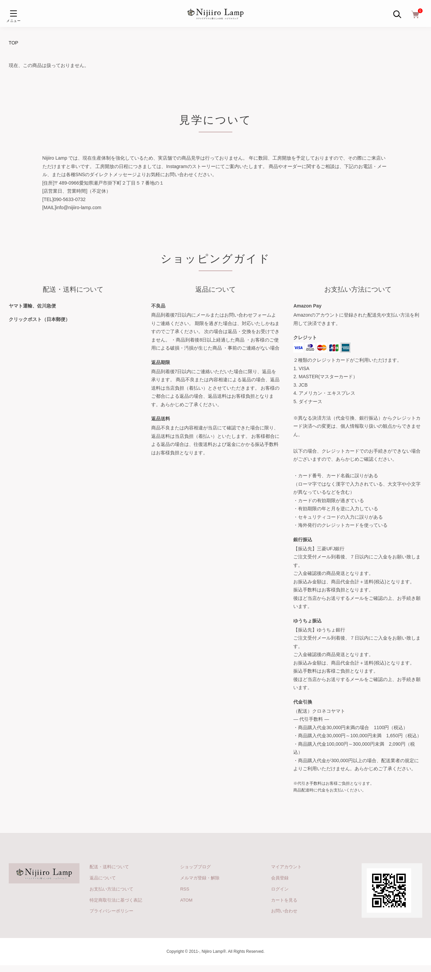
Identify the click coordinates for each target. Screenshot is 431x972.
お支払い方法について (111, 889)
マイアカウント (286, 866)
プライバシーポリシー (111, 910)
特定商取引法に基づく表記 (116, 900)
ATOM (186, 900)
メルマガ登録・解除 (200, 877)
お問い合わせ (284, 910)
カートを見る (284, 900)
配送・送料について (109, 866)
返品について (103, 877)
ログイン (280, 889)
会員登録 (280, 877)
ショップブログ (195, 866)
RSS (184, 889)
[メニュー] (13, 13)
